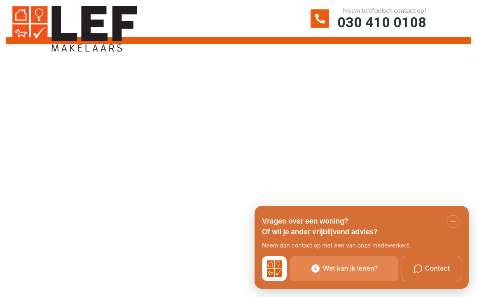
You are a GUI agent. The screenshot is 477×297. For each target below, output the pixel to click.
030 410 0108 (381, 22)
